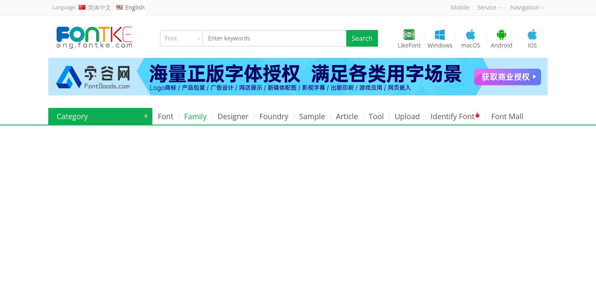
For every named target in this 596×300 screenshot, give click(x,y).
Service (489, 7)
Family (195, 116)
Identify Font (455, 116)
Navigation (527, 7)
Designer (233, 116)
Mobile (460, 7)
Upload (407, 116)
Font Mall (507, 116)
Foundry (273, 116)
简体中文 (95, 7)
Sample (312, 116)
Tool (376, 116)
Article (347, 116)
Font (166, 116)
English (130, 7)
